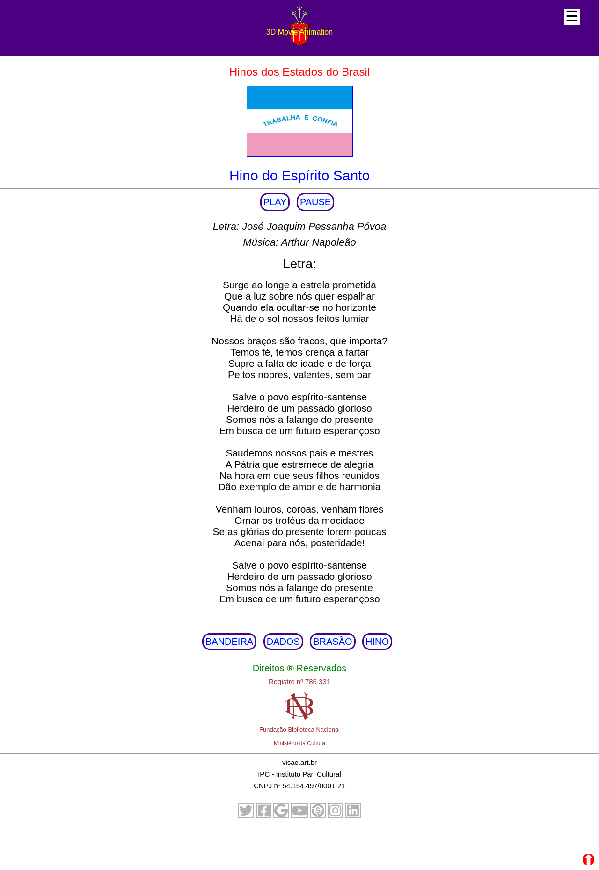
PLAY (275, 202)
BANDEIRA (229, 641)
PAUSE (315, 202)
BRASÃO (332, 641)
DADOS (283, 641)
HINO (377, 641)
